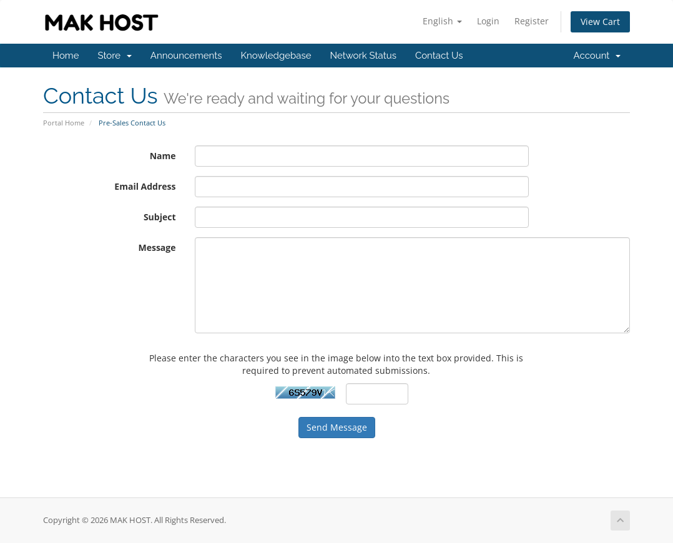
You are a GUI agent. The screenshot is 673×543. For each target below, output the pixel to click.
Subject (160, 217)
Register (531, 21)
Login (488, 21)
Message (156, 247)
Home (65, 55)
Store (114, 55)
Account (597, 55)
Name (163, 156)
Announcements (186, 55)
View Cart (600, 21)
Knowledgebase (275, 55)
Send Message (337, 427)
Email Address (144, 186)
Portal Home (63, 122)
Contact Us (439, 55)
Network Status (363, 55)
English (442, 21)
